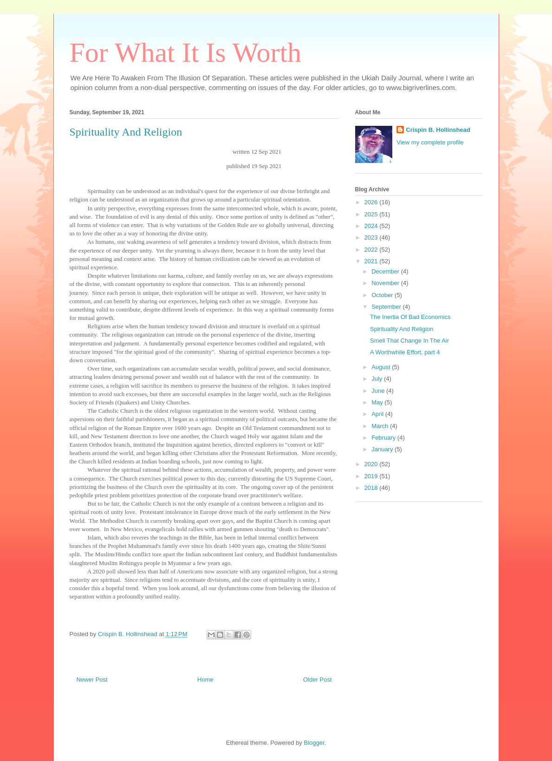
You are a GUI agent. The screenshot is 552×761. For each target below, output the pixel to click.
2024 (372, 225)
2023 (372, 237)
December (386, 271)
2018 (372, 487)
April (378, 413)
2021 (372, 261)
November (386, 283)
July (377, 378)
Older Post (317, 679)
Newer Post (92, 679)
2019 (372, 476)
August (381, 367)
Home (205, 679)
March (380, 426)
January (383, 449)
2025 (372, 214)
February (384, 437)
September (387, 306)
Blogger (314, 742)
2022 (372, 249)
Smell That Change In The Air (409, 340)
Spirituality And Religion (402, 328)
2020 (372, 464)
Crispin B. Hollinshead (438, 129)
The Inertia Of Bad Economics (410, 316)
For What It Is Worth (186, 52)
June (378, 390)
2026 (372, 202)
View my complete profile (429, 142)
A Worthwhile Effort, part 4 (405, 352)
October (383, 295)
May (377, 402)
